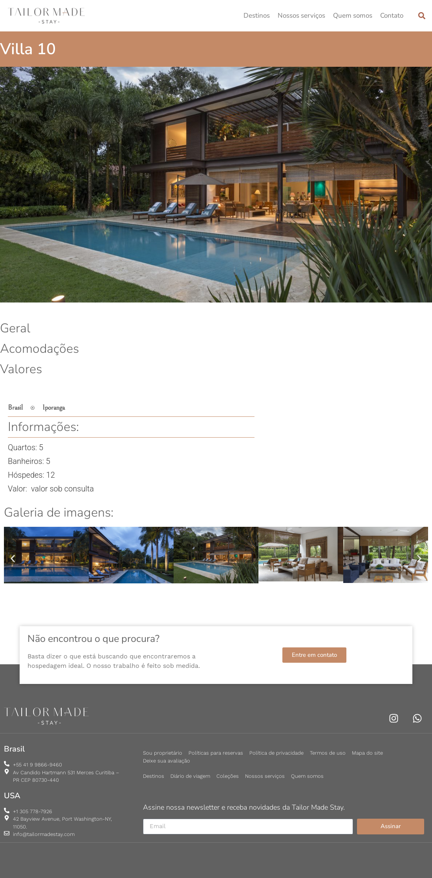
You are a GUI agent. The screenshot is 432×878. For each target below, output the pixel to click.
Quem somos (352, 15)
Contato (391, 15)
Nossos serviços (301, 15)
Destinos (256, 15)
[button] (421, 15)
